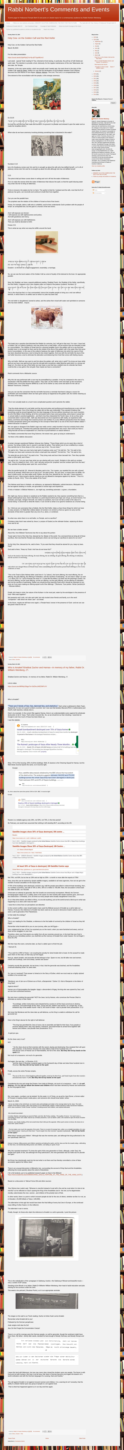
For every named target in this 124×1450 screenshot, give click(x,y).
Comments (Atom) (19, 1441)
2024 (95, 39)
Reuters (15, 835)
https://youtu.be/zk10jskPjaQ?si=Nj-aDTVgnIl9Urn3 (25, 57)
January (97, 71)
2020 (95, 80)
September (98, 41)
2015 (95, 92)
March (97, 55)
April (96, 53)
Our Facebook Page (31, 26)
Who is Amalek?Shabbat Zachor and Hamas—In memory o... (104, 61)
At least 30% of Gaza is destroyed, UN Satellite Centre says (43, 866)
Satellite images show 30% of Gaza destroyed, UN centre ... (38, 832)
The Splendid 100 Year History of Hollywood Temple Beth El (98, 23)
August (97, 43)
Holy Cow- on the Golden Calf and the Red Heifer (31, 38)
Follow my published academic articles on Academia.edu (23, 29)
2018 (95, 85)
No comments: (36, 657)
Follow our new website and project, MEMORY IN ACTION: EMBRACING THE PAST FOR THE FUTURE (45, 23)
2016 (95, 90)
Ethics (13, 659)
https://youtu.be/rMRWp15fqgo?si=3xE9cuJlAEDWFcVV (27, 686)
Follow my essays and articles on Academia (104, 176)
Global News (31, 869)
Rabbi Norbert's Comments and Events (59, 9)
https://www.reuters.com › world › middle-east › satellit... (27, 838)
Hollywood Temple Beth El (14, 26)
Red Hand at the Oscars (101, 64)
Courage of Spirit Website (48, 26)
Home (8, 23)
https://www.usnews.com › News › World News (29, 852)
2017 (95, 87)
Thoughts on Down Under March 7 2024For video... (105, 67)
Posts (95, 190)
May (96, 50)
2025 (95, 37)
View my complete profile (98, 166)
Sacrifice (18, 659)
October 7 (18, 1433)
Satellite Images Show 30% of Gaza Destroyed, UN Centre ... (39, 846)
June (96, 48)
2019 (95, 83)
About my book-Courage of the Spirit (70, 26)
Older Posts (82, 1438)
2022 (95, 76)
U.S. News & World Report (25, 849)
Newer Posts (11, 1438)
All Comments (97, 193)
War (22, 1433)
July (96, 46)
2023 (95, 74)
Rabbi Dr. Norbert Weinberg (101, 118)
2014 (95, 94)
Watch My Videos (49, 29)
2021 (95, 78)
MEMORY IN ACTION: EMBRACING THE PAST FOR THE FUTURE (104, 173)
